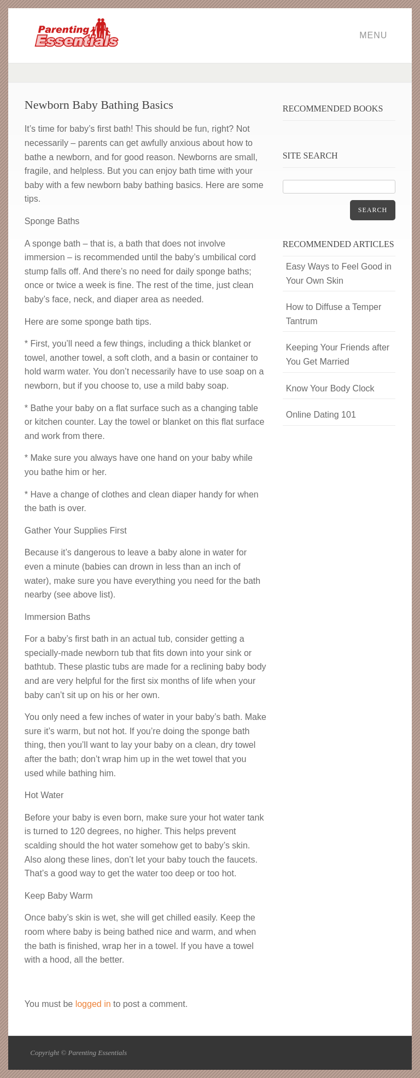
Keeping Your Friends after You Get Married (337, 354)
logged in (93, 1004)
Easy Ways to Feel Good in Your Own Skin (339, 273)
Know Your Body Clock (330, 388)
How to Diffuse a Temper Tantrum (334, 314)
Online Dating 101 (321, 414)
